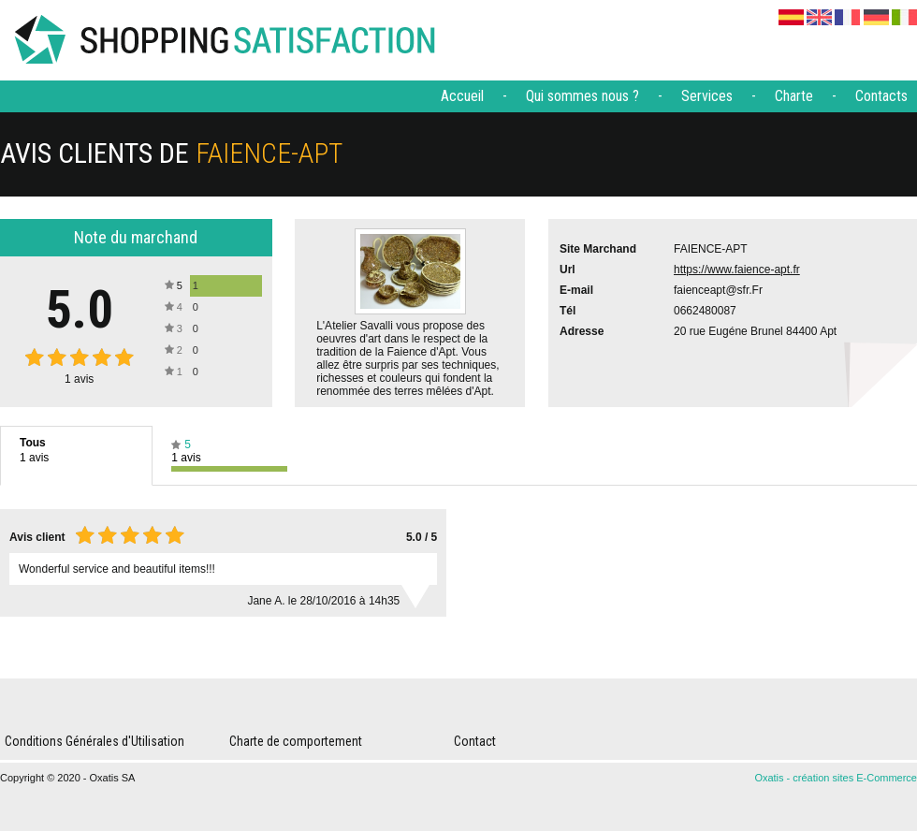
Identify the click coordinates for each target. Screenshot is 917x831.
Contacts (881, 96)
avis (79, 379)
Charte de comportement (295, 741)
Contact (475, 741)
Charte (794, 96)
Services (707, 96)
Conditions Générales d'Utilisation (94, 741)
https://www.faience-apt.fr (737, 269)
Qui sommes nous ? (582, 96)
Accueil (462, 96)
